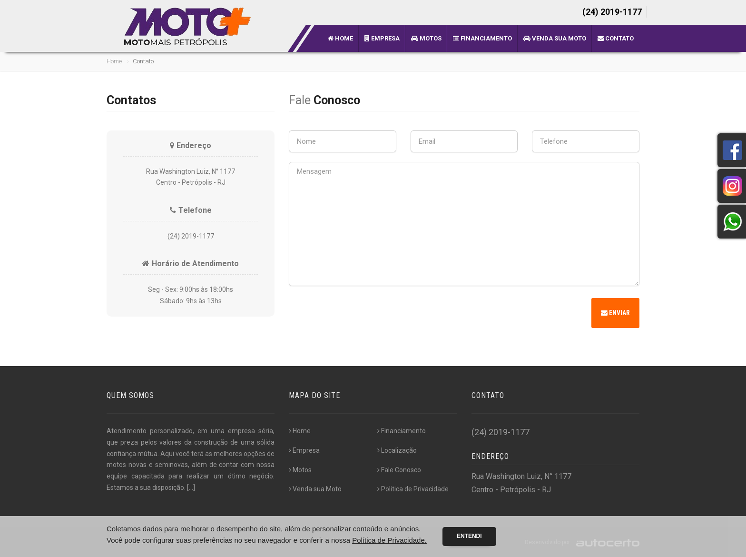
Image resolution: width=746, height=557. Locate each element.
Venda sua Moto (554, 38)
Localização (397, 450)
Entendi (469, 536)
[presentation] (361, 314)
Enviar (615, 313)
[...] (191, 487)
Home (340, 38)
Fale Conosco (399, 470)
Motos (426, 38)
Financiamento (482, 38)
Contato (616, 38)
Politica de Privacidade (413, 489)
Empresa (382, 38)
